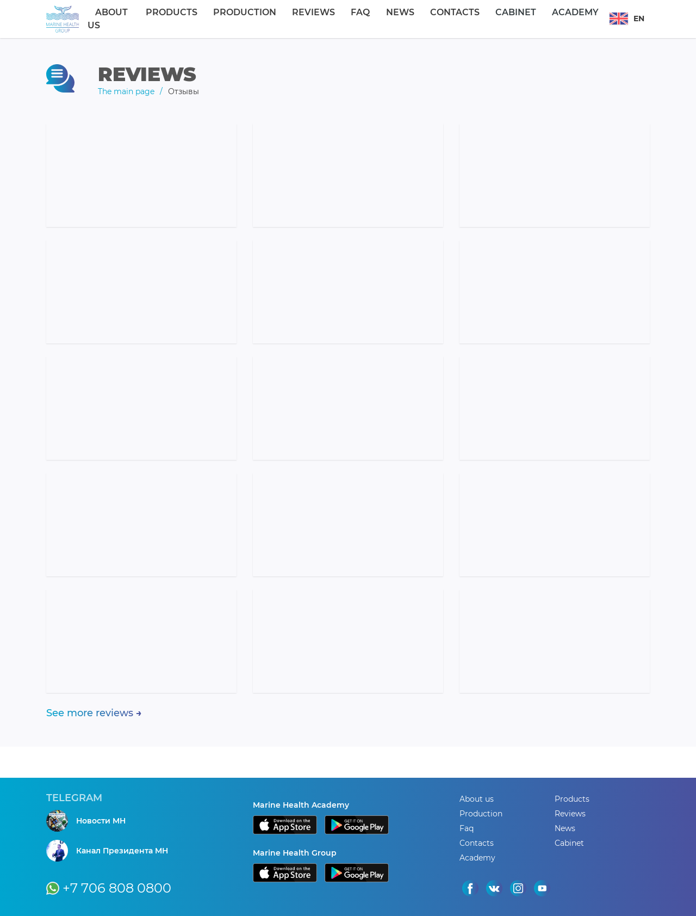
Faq (362, 19)
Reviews (325, 19)
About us (152, 19)
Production (267, 19)
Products (206, 19)
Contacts (437, 19)
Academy (535, 19)
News (393, 19)
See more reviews (89, 713)
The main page (126, 91)
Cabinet (487, 19)
